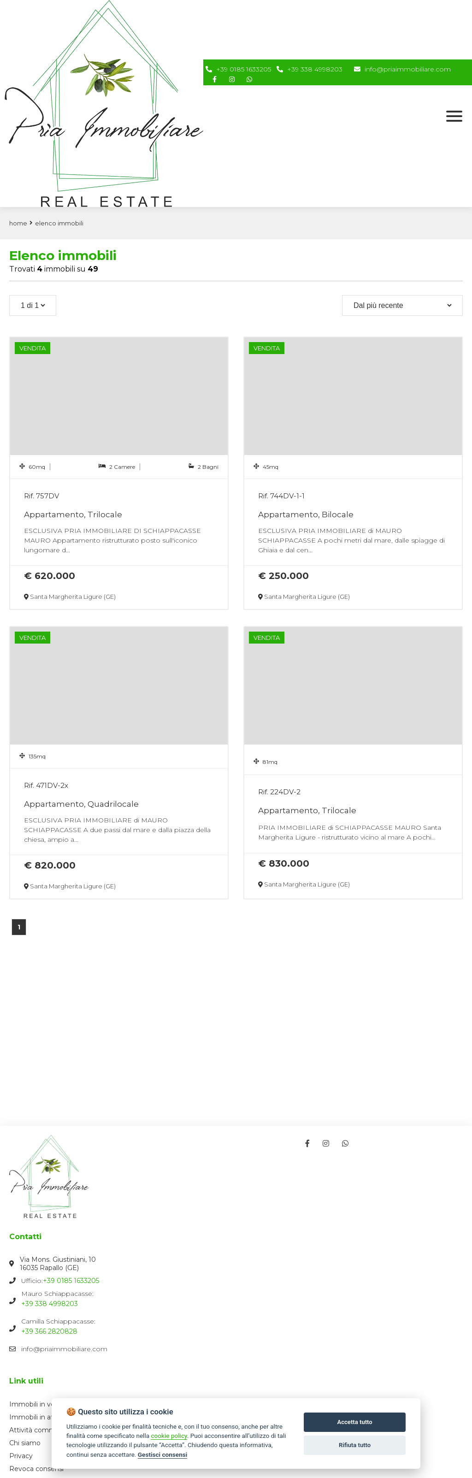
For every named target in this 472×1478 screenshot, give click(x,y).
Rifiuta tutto (355, 1445)
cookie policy (169, 1435)
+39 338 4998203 (314, 69)
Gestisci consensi (162, 1454)
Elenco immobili (59, 223)
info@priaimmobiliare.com (402, 69)
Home (18, 223)
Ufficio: (236, 1281)
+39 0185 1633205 (243, 69)
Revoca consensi (36, 1469)
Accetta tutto (354, 1422)
